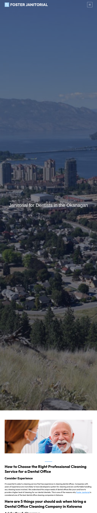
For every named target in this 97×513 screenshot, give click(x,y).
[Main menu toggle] (89, 4)
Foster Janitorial (83, 492)
